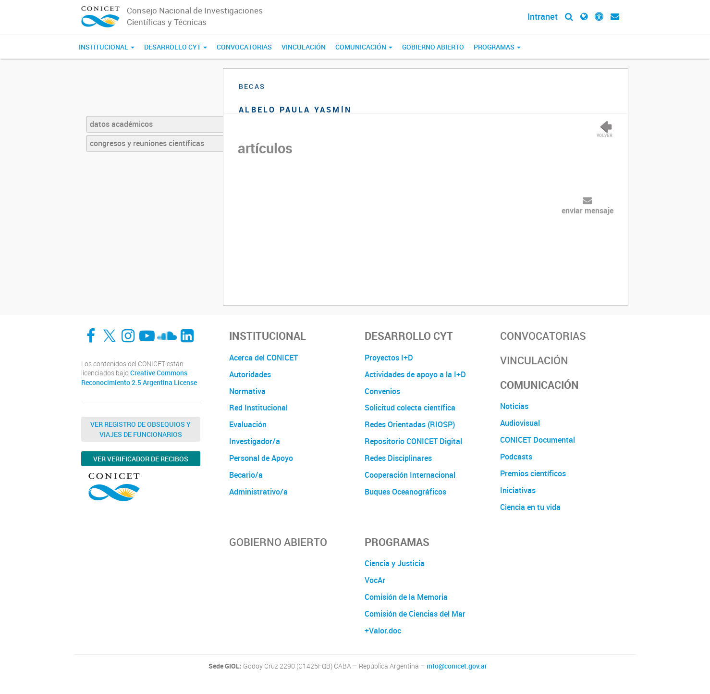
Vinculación (304, 46)
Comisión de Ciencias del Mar (415, 613)
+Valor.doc (383, 630)
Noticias (514, 406)
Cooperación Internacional (410, 475)
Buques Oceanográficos (405, 491)
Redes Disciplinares (398, 458)
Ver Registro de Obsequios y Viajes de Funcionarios (140, 429)
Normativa (247, 391)
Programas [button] (497, 46)
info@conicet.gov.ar (457, 666)
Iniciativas (518, 490)
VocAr (375, 580)
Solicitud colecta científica (410, 407)
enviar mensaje (587, 210)
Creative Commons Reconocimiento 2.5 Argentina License (139, 377)
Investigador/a (254, 441)
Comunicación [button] (363, 46)
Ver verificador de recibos (140, 458)
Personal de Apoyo (261, 458)
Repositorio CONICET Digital (413, 441)
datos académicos (121, 124)
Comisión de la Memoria (406, 597)
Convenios (382, 391)
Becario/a (246, 475)
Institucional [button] (107, 46)
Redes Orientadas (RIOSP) (410, 424)
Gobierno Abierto (433, 46)
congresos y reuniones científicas (147, 143)
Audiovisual (520, 423)
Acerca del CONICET (263, 357)
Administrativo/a (258, 491)
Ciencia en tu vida (530, 507)
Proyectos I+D (389, 357)
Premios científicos (533, 473)
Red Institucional (258, 407)
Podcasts (516, 456)
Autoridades (250, 374)
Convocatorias (244, 46)
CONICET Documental (537, 439)
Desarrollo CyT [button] (175, 46)
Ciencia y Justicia (395, 563)
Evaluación (248, 424)
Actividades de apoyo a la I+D (415, 374)
